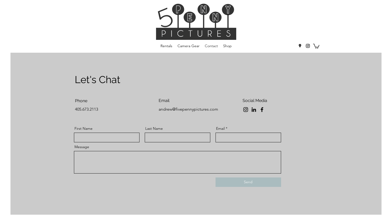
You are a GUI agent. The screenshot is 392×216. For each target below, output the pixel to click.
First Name (83, 128)
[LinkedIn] (254, 109)
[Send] (248, 182)
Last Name (154, 128)
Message (81, 147)
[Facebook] (262, 109)
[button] (316, 45)
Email (220, 128)
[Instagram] (246, 109)
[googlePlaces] (300, 45)
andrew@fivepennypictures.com (188, 109)
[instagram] (307, 45)
